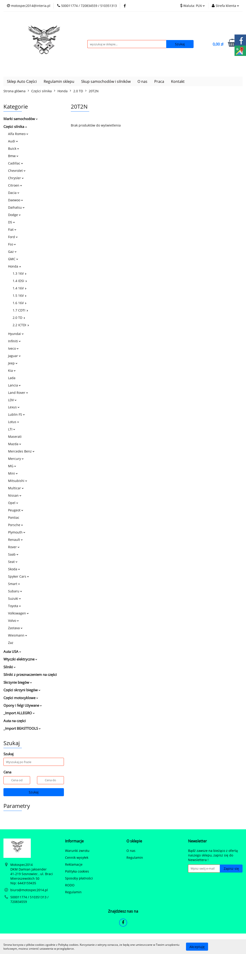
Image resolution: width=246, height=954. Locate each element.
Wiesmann (17, 635)
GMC (13, 259)
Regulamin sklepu (59, 81)
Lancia (14, 385)
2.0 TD (19, 317)
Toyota (14, 606)
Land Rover (18, 392)
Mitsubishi (17, 480)
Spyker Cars (18, 576)
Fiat (12, 229)
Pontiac (13, 517)
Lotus (13, 422)
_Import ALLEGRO (19, 713)
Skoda (14, 569)
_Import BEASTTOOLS (22, 728)
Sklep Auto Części (22, 81)
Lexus (14, 407)
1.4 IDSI (20, 281)
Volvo (13, 620)
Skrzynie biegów (17, 682)
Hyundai (16, 333)
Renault (15, 539)
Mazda (14, 444)
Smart (14, 584)
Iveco (13, 348)
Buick (13, 148)
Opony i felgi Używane (22, 705)
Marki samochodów (20, 118)
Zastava (15, 628)
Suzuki (14, 598)
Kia (12, 370)
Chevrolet (17, 170)
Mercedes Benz (21, 451)
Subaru (15, 591)
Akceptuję (197, 946)
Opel (13, 503)
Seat (12, 561)
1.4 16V (19, 288)
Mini (13, 473)
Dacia (13, 192)
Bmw (13, 156)
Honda (14, 266)
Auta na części (14, 720)
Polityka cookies (77, 871)
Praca (159, 81)
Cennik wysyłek (76, 857)
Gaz (12, 251)
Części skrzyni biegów (21, 690)
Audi (13, 141)
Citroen (15, 185)
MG (12, 466)
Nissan (14, 495)
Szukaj (34, 792)
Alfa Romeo (18, 134)
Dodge (14, 215)
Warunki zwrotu (77, 850)
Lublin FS (16, 414)
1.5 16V (19, 295)
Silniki (9, 667)
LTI (11, 429)
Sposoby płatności (79, 878)
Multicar (16, 488)
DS (11, 222)
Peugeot (15, 510)
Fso (12, 244)
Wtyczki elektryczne (20, 659)
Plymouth (16, 532)
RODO (69, 885)
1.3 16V (19, 273)
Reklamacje (74, 864)
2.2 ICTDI (21, 325)
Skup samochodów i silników (106, 81)
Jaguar (14, 356)
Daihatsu (16, 207)
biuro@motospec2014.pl (29, 890)
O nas (142, 81)
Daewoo (15, 200)
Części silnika (15, 126)
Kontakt (178, 81)
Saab (13, 554)
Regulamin (73, 892)
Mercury (16, 458)
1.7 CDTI (20, 310)
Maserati (15, 436)
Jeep (12, 363)
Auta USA (12, 651)
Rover (14, 547)
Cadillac (15, 163)
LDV (12, 400)
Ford (13, 237)
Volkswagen (18, 613)
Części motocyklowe (20, 697)
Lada (11, 378)
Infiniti (14, 341)
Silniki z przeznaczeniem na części (30, 674)
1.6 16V (19, 303)
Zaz (10, 642)
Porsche (15, 525)
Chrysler (16, 178)
